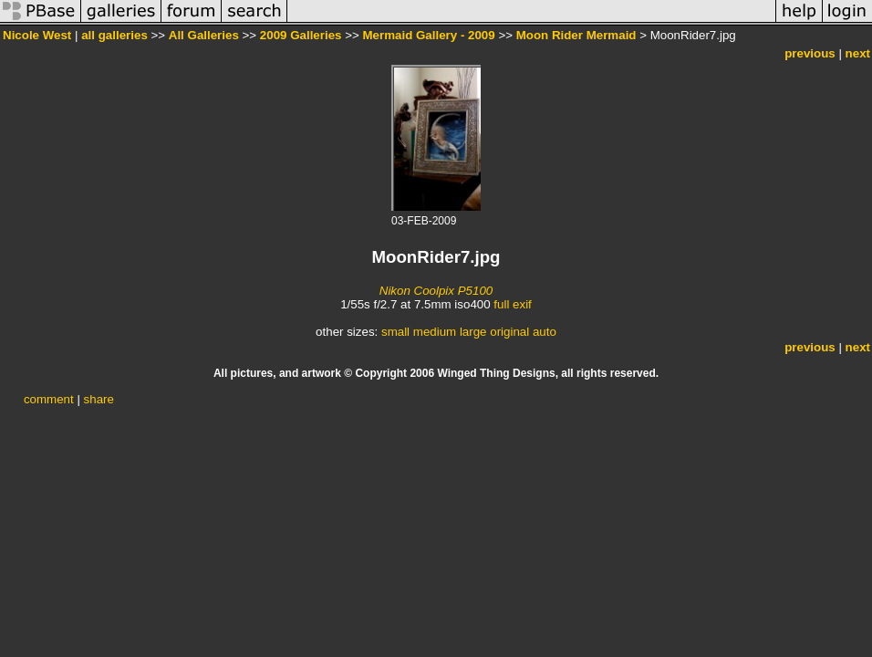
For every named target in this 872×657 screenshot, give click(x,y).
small (395, 332)
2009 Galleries (301, 35)
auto (544, 332)
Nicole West (37, 35)
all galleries (114, 35)
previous (810, 53)
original (509, 332)
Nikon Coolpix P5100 (436, 290)
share (99, 399)
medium (434, 332)
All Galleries (204, 35)
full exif (512, 304)
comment (49, 399)
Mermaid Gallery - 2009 (428, 35)
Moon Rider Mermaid (576, 35)
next (858, 53)
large (473, 332)
